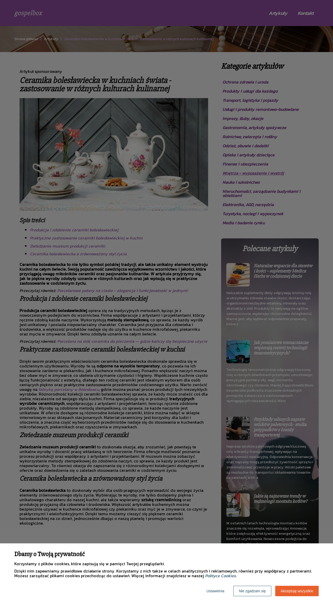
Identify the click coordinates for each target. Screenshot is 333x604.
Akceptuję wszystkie (297, 591)
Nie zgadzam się (252, 591)
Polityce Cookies (220, 576)
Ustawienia (215, 591)
